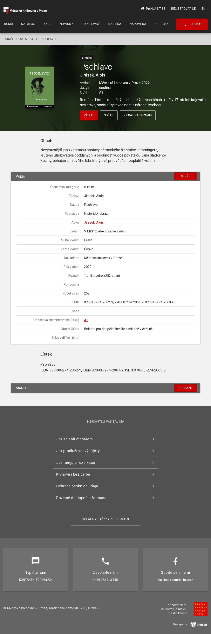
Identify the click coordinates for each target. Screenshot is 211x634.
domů (8, 39)
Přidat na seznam (138, 115)
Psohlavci (48, 39)
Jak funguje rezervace (75, 462)
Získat (89, 115)
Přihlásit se (153, 9)
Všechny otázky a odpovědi (105, 519)
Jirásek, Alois (92, 75)
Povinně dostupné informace (81, 498)
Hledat (192, 24)
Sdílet (109, 115)
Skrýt (185, 176)
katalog (26, 39)
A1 (86, 320)
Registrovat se (183, 8)
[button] (39, 87)
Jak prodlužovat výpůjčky (78, 451)
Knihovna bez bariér (73, 474)
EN (203, 8)
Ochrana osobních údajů (77, 486)
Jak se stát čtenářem (74, 439)
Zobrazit (186, 388)
